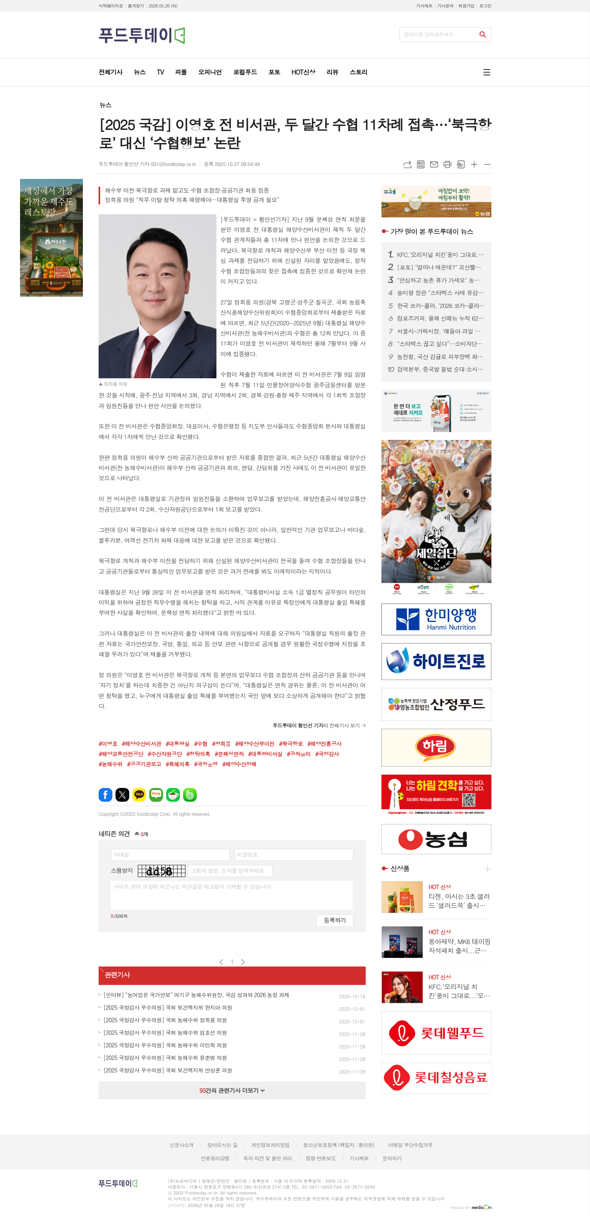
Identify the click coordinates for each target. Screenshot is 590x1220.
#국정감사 (327, 754)
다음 (242, 962)
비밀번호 (247, 854)
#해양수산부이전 (254, 744)
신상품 (399, 869)
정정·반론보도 (321, 1158)
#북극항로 (291, 744)
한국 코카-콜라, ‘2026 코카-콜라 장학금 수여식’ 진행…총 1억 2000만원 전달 (441, 306)
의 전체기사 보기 (316, 725)
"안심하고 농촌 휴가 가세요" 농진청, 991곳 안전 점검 (441, 280)
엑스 (122, 795)
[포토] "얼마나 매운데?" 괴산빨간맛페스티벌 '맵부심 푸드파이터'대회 (441, 267)
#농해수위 (111, 764)
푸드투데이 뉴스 (431, 231)
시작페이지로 (111, 6)
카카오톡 (139, 795)
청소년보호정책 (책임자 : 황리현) (338, 1145)
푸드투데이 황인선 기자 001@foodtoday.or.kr (147, 164)
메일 (434, 164)
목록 (421, 164)
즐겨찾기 (136, 6)
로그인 (485, 6)
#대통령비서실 (265, 754)
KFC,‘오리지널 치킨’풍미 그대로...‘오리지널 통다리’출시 (441, 255)
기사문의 (445, 6)
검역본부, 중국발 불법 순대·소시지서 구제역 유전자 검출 (441, 369)
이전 (221, 962)
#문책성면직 (229, 754)
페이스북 (105, 795)
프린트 (447, 164)
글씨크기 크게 (474, 164)
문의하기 (391, 1158)
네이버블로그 (156, 795)
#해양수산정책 (239, 764)
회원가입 (466, 6)
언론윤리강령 (215, 1158)
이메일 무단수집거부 (410, 1145)
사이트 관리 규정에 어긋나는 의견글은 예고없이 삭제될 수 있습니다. (193, 886)
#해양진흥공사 (324, 744)
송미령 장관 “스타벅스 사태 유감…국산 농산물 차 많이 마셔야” (441, 293)
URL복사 (407, 164)
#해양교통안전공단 (121, 754)
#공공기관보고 (144, 764)
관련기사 (117, 975)
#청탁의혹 (198, 754)
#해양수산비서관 (141, 744)
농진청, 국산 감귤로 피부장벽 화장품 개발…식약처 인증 (441, 357)
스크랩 (461, 164)
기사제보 (424, 6)
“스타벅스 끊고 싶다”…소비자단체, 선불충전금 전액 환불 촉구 (441, 344)
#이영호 (108, 744)
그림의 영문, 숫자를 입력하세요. (228, 870)
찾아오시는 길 (222, 1145)
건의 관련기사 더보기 (232, 1090)
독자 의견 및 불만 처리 (267, 1158)
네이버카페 (173, 795)
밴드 (190, 795)
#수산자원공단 (165, 754)
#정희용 (221, 744)
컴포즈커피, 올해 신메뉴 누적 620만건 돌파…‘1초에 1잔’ (441, 318)
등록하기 (335, 920)
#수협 (200, 744)
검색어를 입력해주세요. (429, 34)
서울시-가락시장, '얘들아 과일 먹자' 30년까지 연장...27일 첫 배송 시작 (441, 331)
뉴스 (105, 104)
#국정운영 (206, 764)
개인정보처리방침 (270, 1145)
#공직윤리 (299, 754)
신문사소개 (182, 1145)
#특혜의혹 (178, 764)
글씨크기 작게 (487, 164)
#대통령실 (178, 744)
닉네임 (121, 854)
